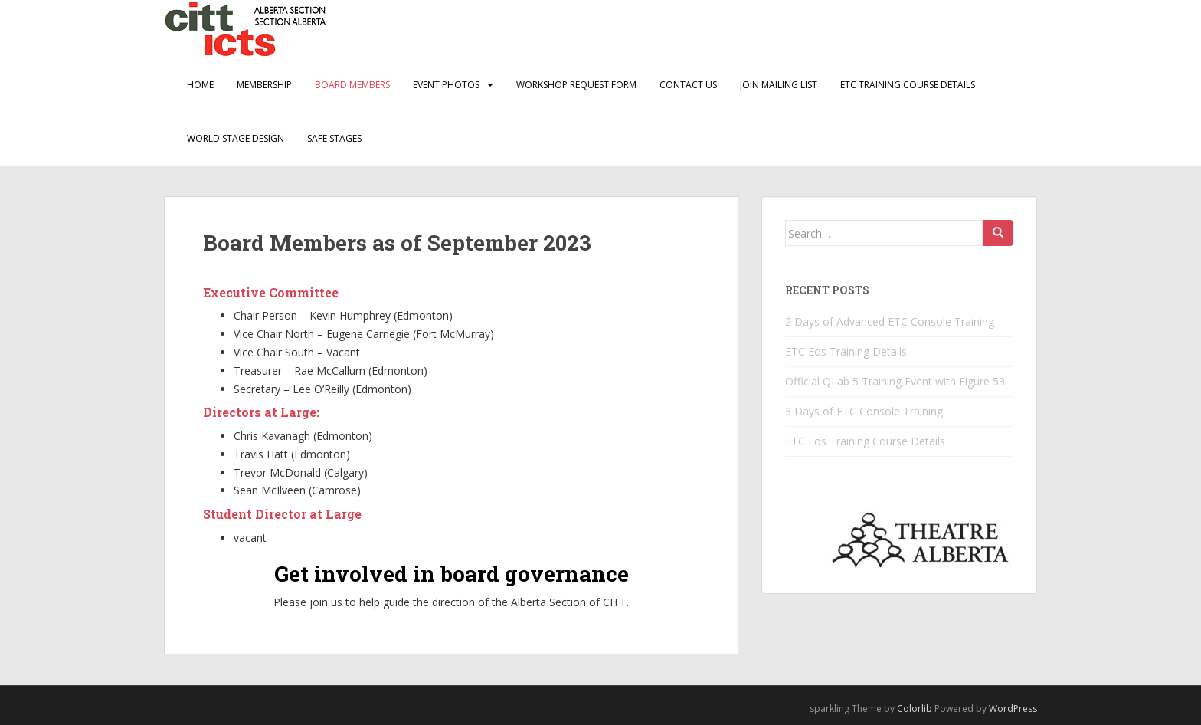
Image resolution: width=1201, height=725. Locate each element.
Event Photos (446, 84)
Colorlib (914, 708)
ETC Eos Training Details (846, 351)
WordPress (1013, 708)
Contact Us (688, 84)
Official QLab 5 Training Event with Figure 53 (895, 381)
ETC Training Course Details (907, 84)
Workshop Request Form (576, 84)
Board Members (352, 84)
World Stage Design (235, 138)
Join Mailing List (778, 84)
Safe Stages (334, 138)
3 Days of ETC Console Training (864, 411)
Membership (264, 84)
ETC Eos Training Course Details (865, 441)
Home (200, 84)
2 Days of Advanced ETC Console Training (889, 321)
